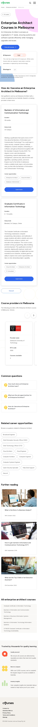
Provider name (14, 338)
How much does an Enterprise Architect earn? (18, 385)
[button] (19, 150)
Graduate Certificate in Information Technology (17, 606)
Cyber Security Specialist (10, 467)
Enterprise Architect (11, 7)
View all (11, 291)
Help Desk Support (28, 467)
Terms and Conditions (9, 715)
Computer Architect (9, 456)
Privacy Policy (7, 713)
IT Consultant (10, 271)
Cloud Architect (25, 177)
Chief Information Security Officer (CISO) (15, 440)
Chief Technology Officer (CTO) (12, 445)
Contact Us (6, 708)
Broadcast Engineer (9, 434)
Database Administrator (13, 182)
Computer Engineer (25, 456)
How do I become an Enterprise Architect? (18, 408)
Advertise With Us (8, 710)
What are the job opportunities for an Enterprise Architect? (20, 396)
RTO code (13, 348)
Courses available (16, 355)
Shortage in (7, 69)
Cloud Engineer (21, 451)
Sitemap (5, 717)
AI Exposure (7, 55)
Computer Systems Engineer (11, 462)
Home (2, 7)
